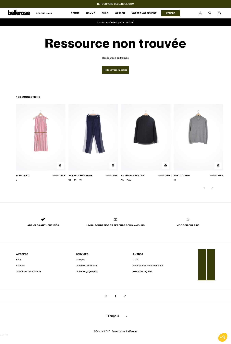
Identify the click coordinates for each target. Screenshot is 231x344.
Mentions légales (142, 271)
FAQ (18, 259)
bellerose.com (124, 4)
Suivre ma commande (28, 271)
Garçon (120, 13)
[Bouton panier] (219, 13)
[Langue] (117, 316)
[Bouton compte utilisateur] (200, 13)
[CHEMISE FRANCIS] (146, 143)
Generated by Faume (124, 331)
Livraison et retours (87, 265)
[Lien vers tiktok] (125, 296)
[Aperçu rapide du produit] (60, 165)
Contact (20, 265)
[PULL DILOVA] (198, 143)
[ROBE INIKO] (40, 143)
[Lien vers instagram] (106, 296)
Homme (90, 13)
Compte (80, 259)
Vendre (170, 13)
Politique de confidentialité (148, 265)
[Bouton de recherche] (210, 13)
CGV (135, 259)
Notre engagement (144, 13)
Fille (105, 13)
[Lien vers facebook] (115, 296)
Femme (75, 13)
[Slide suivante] (212, 188)
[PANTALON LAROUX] (93, 143)
